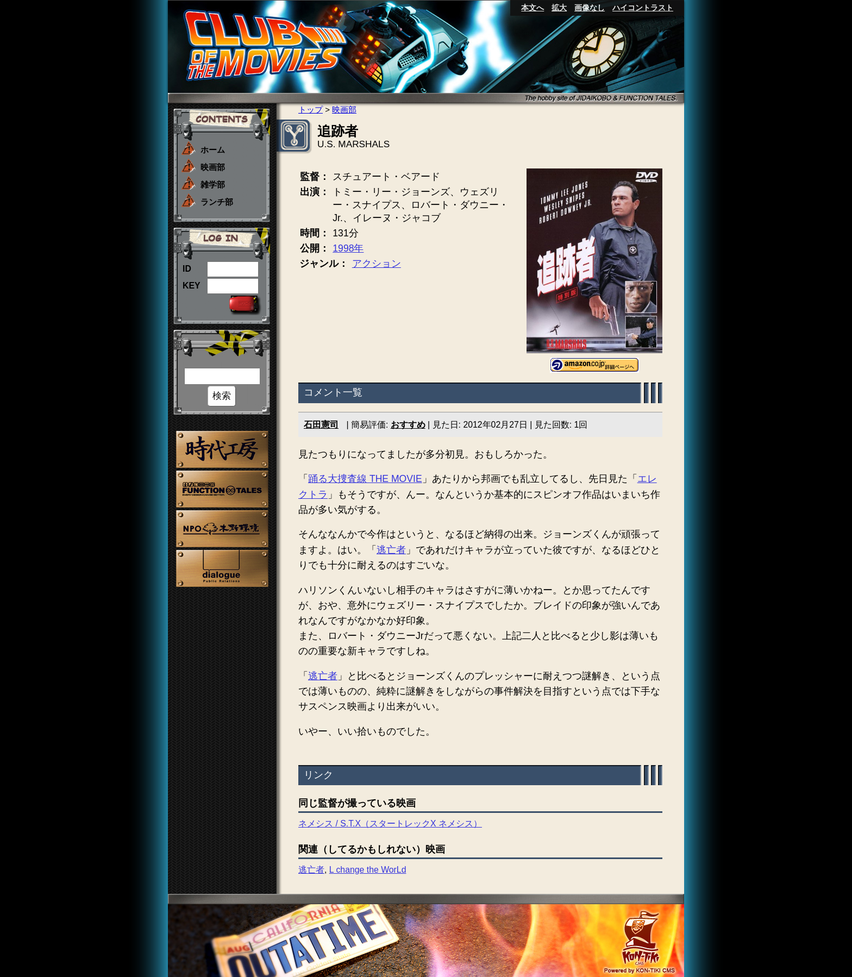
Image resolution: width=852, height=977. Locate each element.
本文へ (532, 7)
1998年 (348, 248)
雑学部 (213, 184)
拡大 (559, 7)
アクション (376, 263)
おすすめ (408, 424)
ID (187, 268)
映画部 (213, 167)
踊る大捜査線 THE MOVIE (365, 478)
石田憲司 (321, 424)
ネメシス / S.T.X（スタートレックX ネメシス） (390, 823)
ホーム (213, 149)
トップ (310, 109)
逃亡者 (391, 549)
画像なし (589, 7)
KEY (192, 285)
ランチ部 (217, 201)
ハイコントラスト (642, 7)
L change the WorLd (367, 869)
